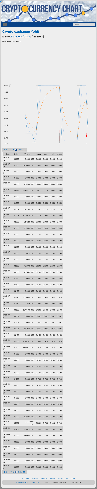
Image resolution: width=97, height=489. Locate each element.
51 (21, 150)
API (67, 478)
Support (73, 478)
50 (19, 150)
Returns (52, 478)
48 (13, 150)
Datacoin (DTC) (20, 36)
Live (27, 478)
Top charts (35, 478)
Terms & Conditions (22, 482)
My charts (44, 478)
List (22, 478)
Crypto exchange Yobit (20, 32)
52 (24, 150)
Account (60, 478)
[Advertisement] (48, 62)
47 (10, 150)
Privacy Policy (36, 482)
